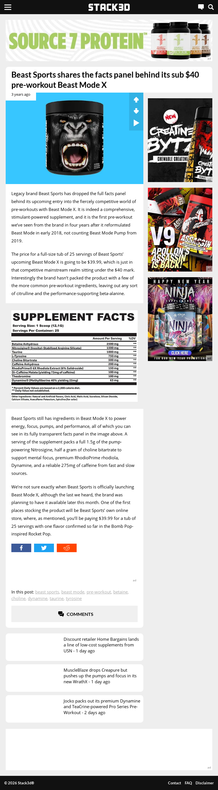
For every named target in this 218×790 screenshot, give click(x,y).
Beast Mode (72, 592)
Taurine (57, 598)
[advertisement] (109, 40)
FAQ (188, 783)
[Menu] (7, 7)
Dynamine (37, 598)
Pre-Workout (99, 592)
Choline (18, 598)
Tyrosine (74, 598)
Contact (174, 783)
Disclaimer (205, 783)
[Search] (211, 7)
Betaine (120, 592)
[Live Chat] (201, 7)
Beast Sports (47, 592)
